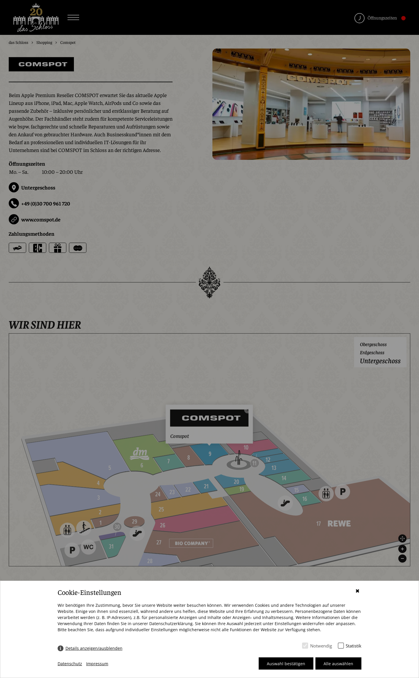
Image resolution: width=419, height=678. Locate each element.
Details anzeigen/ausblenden (93, 648)
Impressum (97, 663)
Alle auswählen (338, 663)
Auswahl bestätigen (286, 663)
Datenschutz (70, 663)
